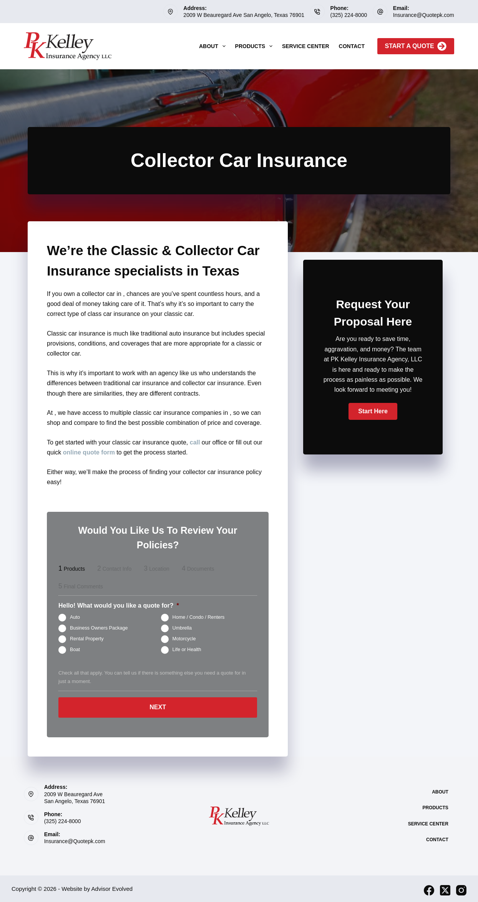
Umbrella (182, 628)
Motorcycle (184, 639)
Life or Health (187, 650)
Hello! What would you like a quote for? (118, 605)
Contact (352, 46)
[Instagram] (461, 887)
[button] (373, 411)
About (214, 46)
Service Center (305, 46)
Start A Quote (415, 46)
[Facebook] (429, 887)
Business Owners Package (99, 628)
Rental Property (87, 639)
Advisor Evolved (112, 885)
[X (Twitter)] (445, 887)
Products (255, 46)
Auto (75, 617)
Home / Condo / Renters (199, 617)
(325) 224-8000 (348, 15)
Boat (75, 650)
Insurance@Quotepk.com (423, 15)
